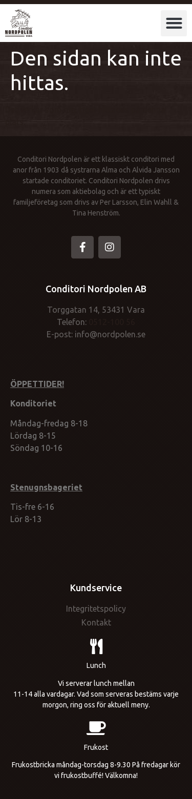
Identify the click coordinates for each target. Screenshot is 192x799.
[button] (174, 23)
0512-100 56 (112, 322)
